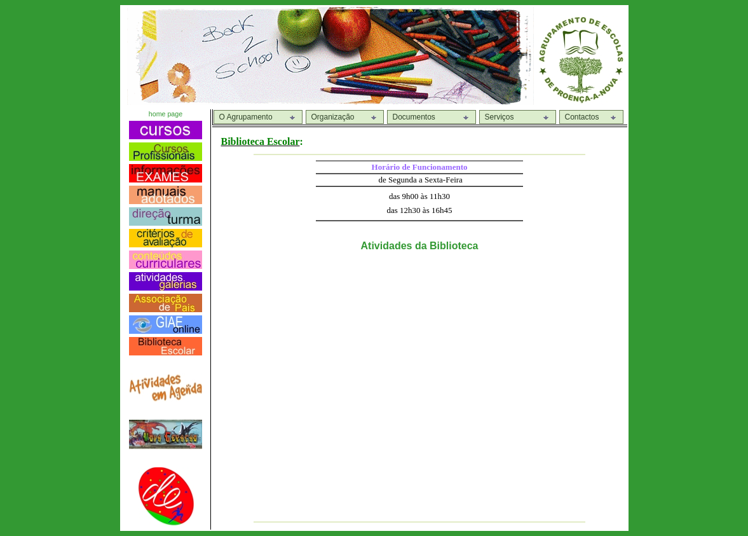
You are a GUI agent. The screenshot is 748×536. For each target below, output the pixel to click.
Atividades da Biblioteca (420, 245)
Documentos (414, 117)
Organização (333, 117)
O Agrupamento (246, 117)
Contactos (582, 117)
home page (165, 114)
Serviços (499, 117)
